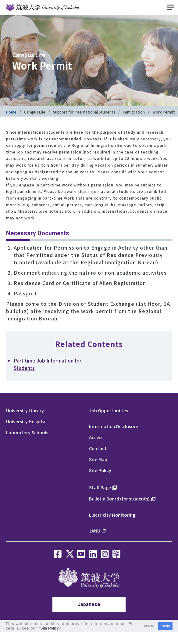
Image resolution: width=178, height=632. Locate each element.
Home (11, 111)
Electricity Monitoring (112, 514)
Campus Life (34, 111)
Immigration (134, 111)
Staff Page (100, 487)
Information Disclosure (113, 426)
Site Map (98, 459)
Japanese (89, 604)
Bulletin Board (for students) (119, 498)
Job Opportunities (108, 410)
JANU (94, 530)
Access (96, 437)
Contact (98, 448)
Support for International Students (84, 111)
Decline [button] (149, 625)
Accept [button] (165, 625)
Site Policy (100, 470)
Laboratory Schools (27, 432)
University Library (25, 410)
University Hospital (26, 421)
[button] (64, 629)
